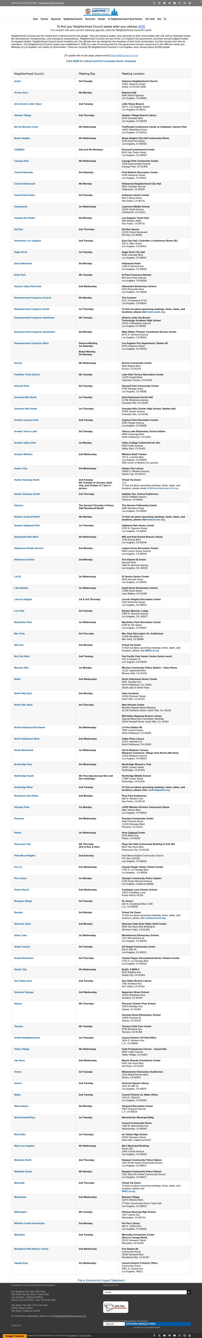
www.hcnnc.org (156, 519)
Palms (17, 832)
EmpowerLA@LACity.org (51, 3)
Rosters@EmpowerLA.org (123, 55)
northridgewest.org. (159, 790)
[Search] (189, 1292)
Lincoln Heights (23, 599)
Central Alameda (23, 172)
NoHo (17, 679)
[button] (165, 19)
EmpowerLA (72, 1335)
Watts (17, 1094)
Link (124, 482)
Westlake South (23, 1171)
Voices (18, 1083)
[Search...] (145, 1292)
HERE (141, 26)
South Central (22, 946)
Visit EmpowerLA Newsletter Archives (125, 1321)
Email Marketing (138, 1327)
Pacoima (19, 818)
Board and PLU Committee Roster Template (110, 61)
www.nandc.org (156, 312)
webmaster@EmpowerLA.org (70, 1316)
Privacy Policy (85, 1335)
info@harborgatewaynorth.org (162, 488)
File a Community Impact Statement (101, 1280)
